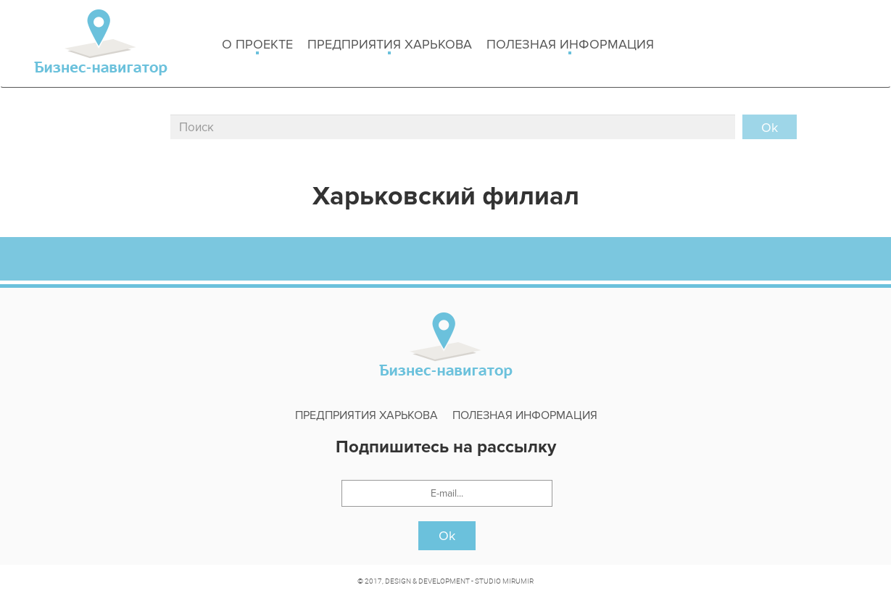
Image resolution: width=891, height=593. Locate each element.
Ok (447, 536)
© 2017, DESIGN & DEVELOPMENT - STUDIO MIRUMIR (445, 581)
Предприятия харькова (389, 45)
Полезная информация (570, 45)
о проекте (257, 45)
